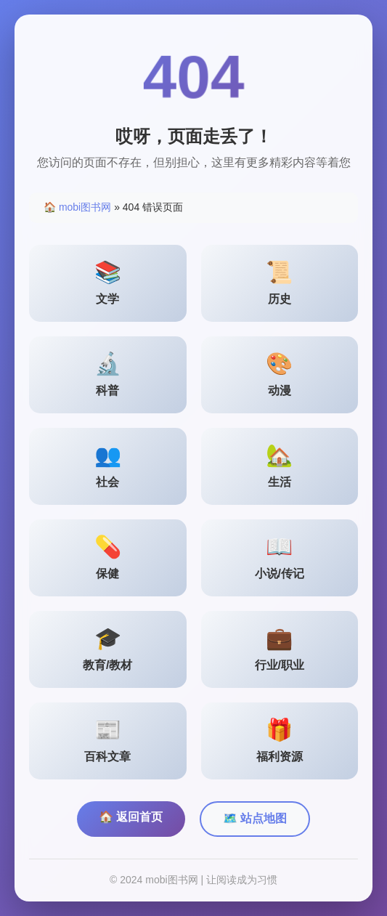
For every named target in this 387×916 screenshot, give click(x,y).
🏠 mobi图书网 (77, 207)
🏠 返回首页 (131, 817)
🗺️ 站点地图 (255, 818)
